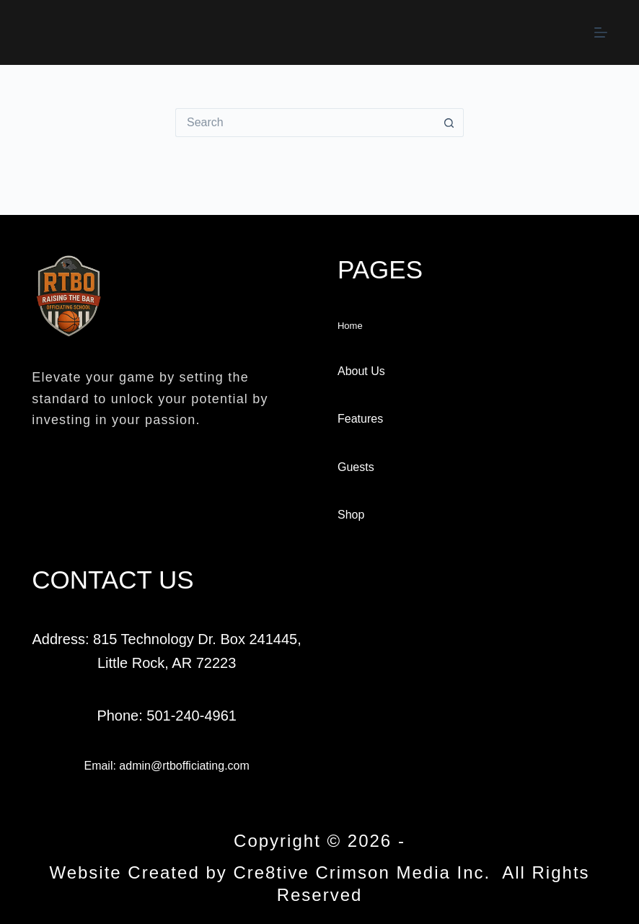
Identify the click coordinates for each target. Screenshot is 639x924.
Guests (356, 467)
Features (360, 419)
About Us (361, 371)
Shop (351, 515)
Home (350, 325)
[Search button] (449, 122)
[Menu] (600, 32)
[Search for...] (305, 122)
